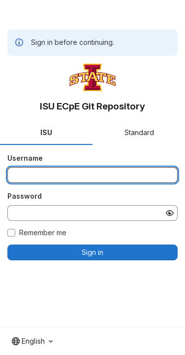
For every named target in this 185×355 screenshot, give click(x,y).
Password (24, 196)
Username (25, 158)
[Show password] (170, 213)
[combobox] (32, 341)
